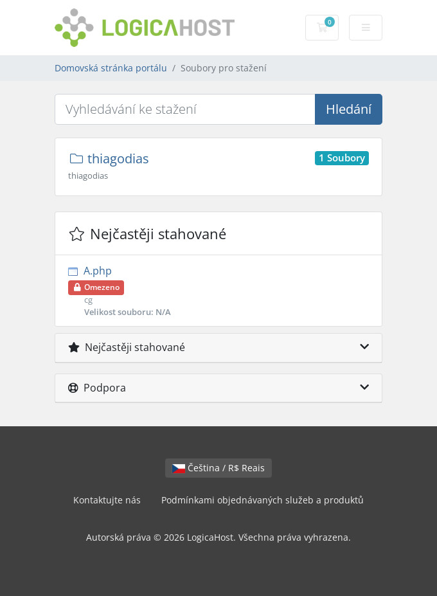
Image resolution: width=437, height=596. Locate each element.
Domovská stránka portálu (111, 68)
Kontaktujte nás (107, 500)
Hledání (348, 109)
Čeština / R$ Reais (218, 468)
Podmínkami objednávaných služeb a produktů (262, 500)
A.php (218, 291)
